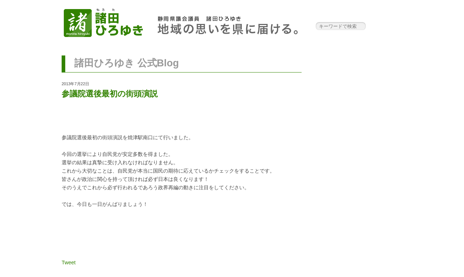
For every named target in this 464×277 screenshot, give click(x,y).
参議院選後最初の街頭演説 (110, 93)
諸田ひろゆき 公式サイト (103, 22)
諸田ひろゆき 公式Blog (126, 63)
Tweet (68, 262)
